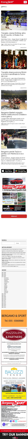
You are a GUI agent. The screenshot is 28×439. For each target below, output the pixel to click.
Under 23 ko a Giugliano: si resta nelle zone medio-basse (12, 256)
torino (10, 45)
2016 (5, 301)
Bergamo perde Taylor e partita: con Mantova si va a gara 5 (12, 154)
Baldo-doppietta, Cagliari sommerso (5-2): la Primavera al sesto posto (13, 264)
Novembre (6, 279)
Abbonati (14, 216)
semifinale (6, 45)
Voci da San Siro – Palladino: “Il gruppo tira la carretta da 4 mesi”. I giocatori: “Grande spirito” (13, 258)
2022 (5, 293)
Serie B (6, 124)
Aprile (5, 288)
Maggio (5, 287)
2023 (5, 276)
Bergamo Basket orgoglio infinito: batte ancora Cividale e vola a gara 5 (13, 114)
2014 (5, 304)
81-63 (5, 83)
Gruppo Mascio (18, 83)
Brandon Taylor (15, 162)
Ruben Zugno (21, 163)
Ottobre (6, 280)
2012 (5, 307)
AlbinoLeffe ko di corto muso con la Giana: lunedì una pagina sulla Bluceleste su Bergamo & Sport (13, 254)
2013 (5, 305)
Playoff (23, 123)
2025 (5, 274)
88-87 (6, 44)
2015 (5, 303)
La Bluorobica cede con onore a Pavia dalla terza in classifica (12, 249)
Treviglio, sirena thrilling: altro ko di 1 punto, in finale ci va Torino (13, 35)
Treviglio (13, 45)
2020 (5, 296)
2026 (5, 272)
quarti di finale (7, 84)
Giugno (5, 286)
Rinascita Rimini (21, 84)
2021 (5, 295)
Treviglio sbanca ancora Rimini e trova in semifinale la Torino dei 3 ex (13, 74)
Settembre (6, 282)
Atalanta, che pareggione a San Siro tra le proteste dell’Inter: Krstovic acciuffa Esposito (14, 263)
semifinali (3, 85)
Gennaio (6, 292)
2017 (5, 300)
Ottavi (7, 163)
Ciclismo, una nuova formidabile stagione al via (10, 266)
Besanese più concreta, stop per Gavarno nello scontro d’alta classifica (14, 252)
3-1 (4, 44)
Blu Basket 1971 (16, 44)
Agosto (5, 283)
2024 (5, 275)
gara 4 (21, 44)
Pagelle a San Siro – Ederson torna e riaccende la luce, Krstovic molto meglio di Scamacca (13, 260)
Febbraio (6, 291)
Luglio (5, 284)
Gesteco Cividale (18, 123)
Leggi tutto (23, 47)
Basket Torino (10, 44)
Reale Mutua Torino (14, 84)
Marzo (5, 290)
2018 (5, 299)
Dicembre (6, 278)
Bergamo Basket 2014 (8, 123)
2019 (5, 298)
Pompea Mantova (14, 163)
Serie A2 (7, 85)
